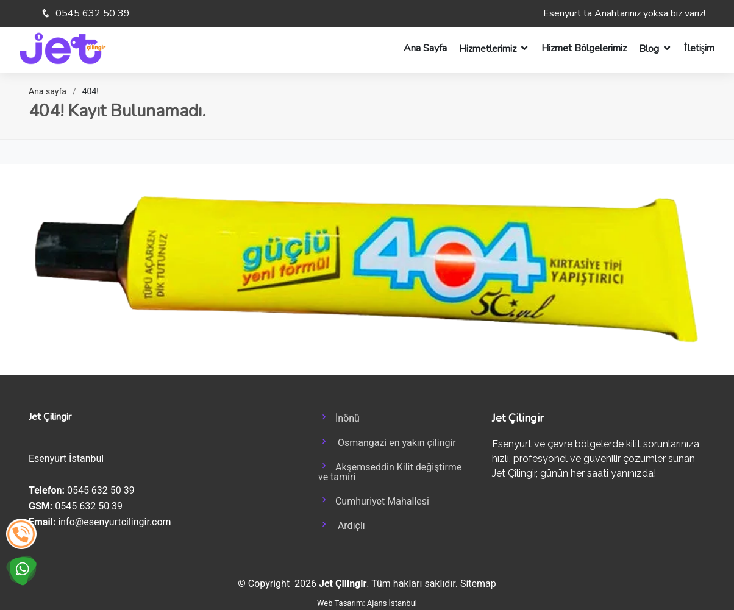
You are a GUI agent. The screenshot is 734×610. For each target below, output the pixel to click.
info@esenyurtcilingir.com (114, 522)
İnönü (339, 417)
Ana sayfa (47, 91)
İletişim (699, 48)
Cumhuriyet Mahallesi (373, 500)
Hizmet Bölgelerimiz (584, 48)
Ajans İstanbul (392, 603)
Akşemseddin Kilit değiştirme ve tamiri (389, 471)
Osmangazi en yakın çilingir (387, 442)
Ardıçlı (341, 525)
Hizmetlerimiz (487, 48)
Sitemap (478, 583)
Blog (649, 48)
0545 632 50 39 (91, 13)
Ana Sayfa (425, 48)
